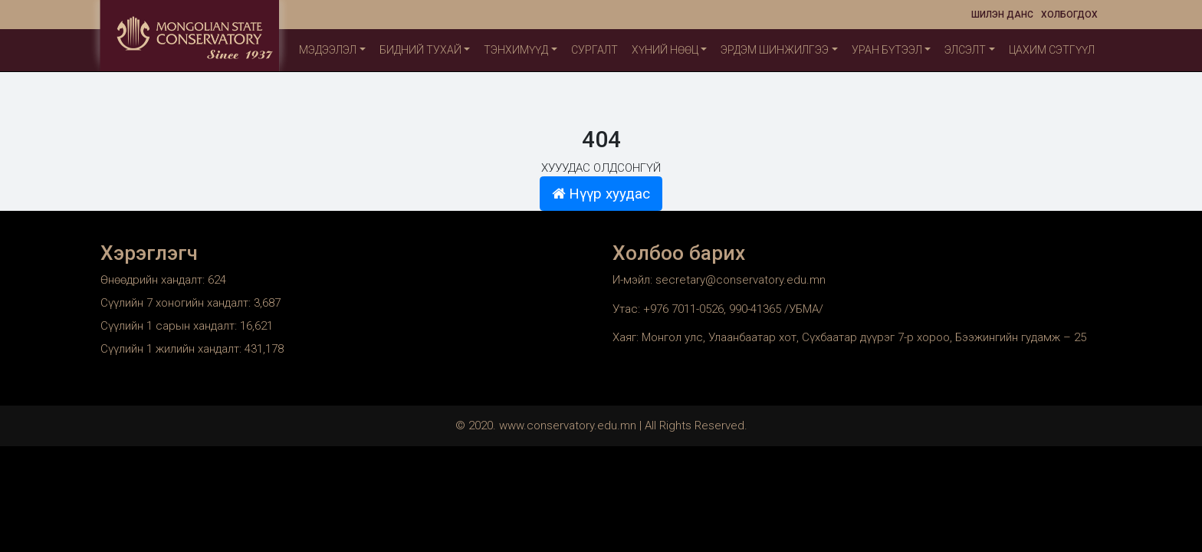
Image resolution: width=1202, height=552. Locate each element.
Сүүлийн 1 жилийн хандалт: (172, 349)
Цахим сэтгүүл (1052, 50)
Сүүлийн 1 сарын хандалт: (170, 326)
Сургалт (594, 50)
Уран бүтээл (887, 50)
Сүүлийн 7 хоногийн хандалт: (177, 303)
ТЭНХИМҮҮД (516, 50)
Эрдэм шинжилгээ (775, 50)
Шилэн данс (1002, 14)
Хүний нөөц (665, 50)
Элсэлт (965, 50)
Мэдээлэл (327, 50)
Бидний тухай (420, 50)
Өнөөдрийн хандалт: (154, 280)
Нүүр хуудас (601, 194)
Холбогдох (1069, 14)
